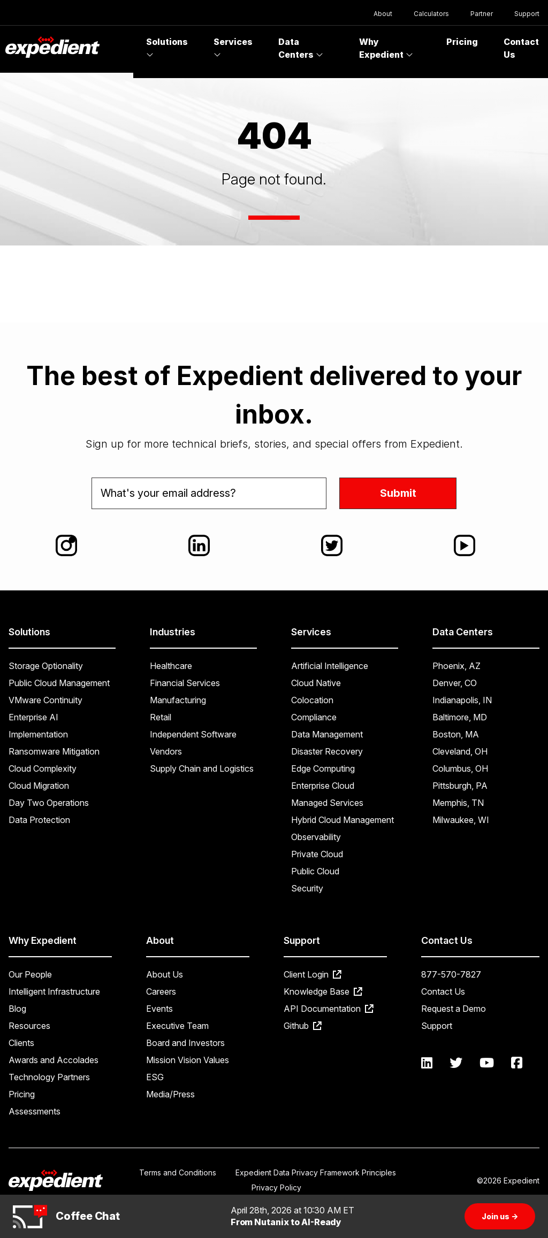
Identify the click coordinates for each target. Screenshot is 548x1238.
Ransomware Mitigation (54, 751)
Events (159, 1008)
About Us (164, 974)
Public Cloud (315, 871)
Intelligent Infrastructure (54, 991)
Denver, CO (454, 683)
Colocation (312, 700)
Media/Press (170, 1094)
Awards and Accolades (53, 1060)
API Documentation (329, 1008)
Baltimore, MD (459, 717)
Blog (17, 1008)
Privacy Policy (276, 1187)
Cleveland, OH (460, 751)
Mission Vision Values (187, 1060)
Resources (29, 1025)
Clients (21, 1042)
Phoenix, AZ (456, 665)
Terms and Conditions (177, 1172)
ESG (155, 1077)
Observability (316, 837)
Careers (161, 991)
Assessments (34, 1111)
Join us (500, 1216)
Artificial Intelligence (329, 665)
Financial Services (185, 683)
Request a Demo (453, 1008)
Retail (160, 717)
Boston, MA (455, 734)
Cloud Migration (39, 785)
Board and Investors (185, 1042)
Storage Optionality (46, 665)
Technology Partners (49, 1077)
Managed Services (327, 802)
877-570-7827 (451, 974)
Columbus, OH (460, 768)
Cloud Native (316, 683)
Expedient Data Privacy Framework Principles (315, 1172)
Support (526, 14)
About (383, 14)
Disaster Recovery (327, 751)
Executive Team (177, 1025)
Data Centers (300, 48)
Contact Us (443, 991)
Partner (481, 14)
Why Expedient (386, 48)
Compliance (314, 717)
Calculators (431, 14)
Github (303, 1025)
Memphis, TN (458, 802)
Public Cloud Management (59, 683)
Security (307, 888)
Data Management (327, 734)
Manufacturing (178, 700)
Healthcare (171, 665)
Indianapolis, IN (462, 700)
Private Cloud (317, 854)
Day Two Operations (49, 802)
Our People (30, 974)
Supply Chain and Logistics (202, 768)
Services (233, 47)
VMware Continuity (45, 700)
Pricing (462, 41)
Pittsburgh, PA (460, 785)
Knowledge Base (323, 991)
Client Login (312, 974)
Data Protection (39, 819)
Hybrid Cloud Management (342, 819)
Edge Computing (323, 768)
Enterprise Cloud (322, 785)
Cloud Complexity (43, 768)
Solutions (167, 47)
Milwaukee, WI (460, 819)
